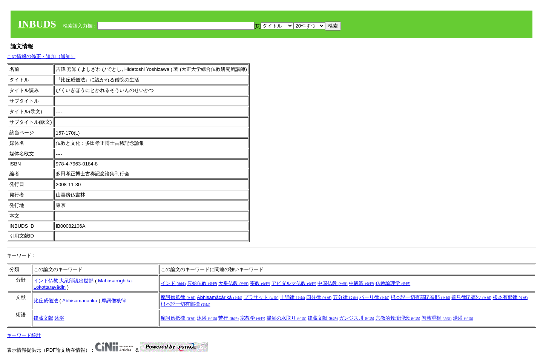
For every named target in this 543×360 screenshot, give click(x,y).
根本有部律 (510, 297)
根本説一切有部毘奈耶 (420, 297)
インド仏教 (46, 280)
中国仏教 (333, 283)
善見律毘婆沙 (471, 297)
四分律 (318, 297)
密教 (260, 283)
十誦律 (292, 297)
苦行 (228, 318)
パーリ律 (374, 297)
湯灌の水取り (287, 318)
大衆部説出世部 (76, 280)
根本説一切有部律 (185, 304)
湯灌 (463, 318)
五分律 (345, 297)
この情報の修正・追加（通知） (41, 56)
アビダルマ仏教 (294, 283)
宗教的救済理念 (398, 318)
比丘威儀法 (46, 300)
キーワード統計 (24, 335)
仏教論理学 (393, 283)
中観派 (361, 283)
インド (173, 283)
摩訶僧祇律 (113, 300)
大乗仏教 (233, 283)
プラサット (261, 297)
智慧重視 (437, 318)
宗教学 (252, 318)
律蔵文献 (43, 318)
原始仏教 (202, 283)
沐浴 (59, 318)
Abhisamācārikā (79, 300)
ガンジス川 (356, 318)
